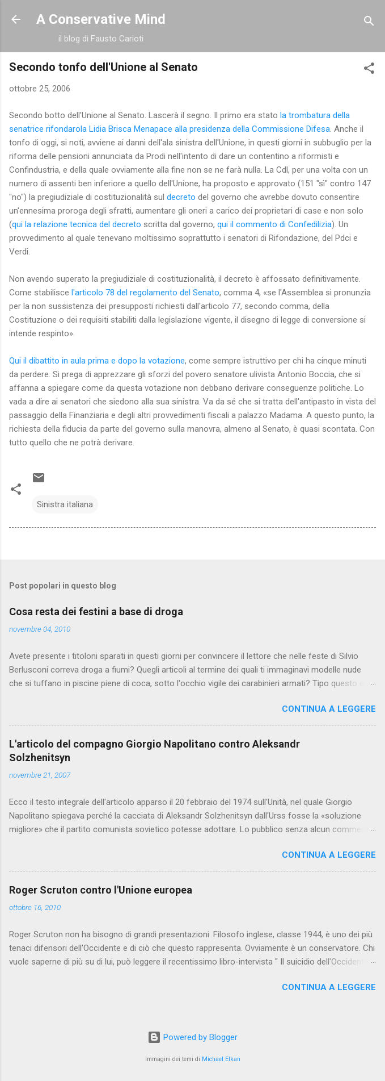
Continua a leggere (329, 709)
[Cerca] (369, 23)
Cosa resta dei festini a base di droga (96, 611)
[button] (369, 70)
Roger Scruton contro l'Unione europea (100, 890)
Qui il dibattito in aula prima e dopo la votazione (97, 361)
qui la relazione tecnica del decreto (76, 224)
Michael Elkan (221, 1059)
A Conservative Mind (101, 19)
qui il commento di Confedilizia (274, 224)
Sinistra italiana (65, 504)
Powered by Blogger (192, 1037)
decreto (181, 197)
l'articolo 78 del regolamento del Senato (145, 292)
